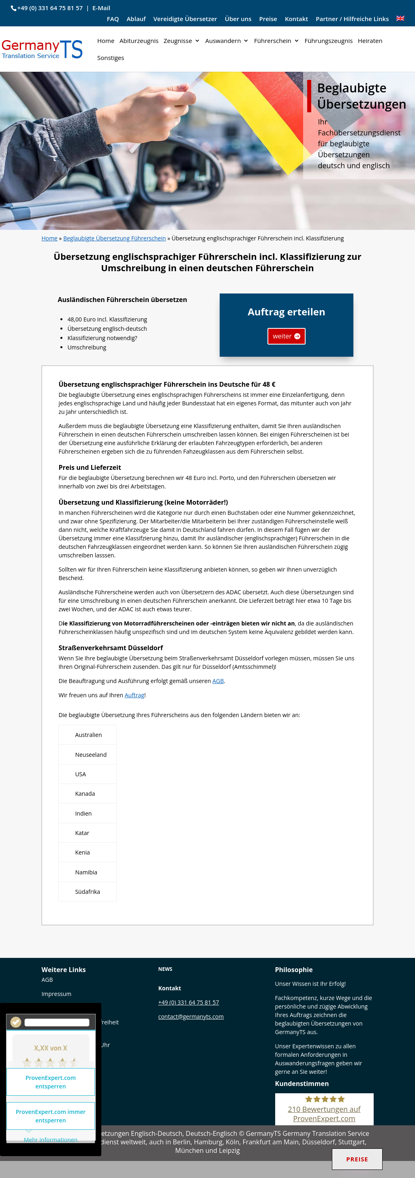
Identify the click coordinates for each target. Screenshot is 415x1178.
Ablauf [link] (135, 19)
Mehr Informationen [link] (50, 1140)
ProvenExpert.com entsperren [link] (51, 1082)
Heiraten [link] (370, 41)
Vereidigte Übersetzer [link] (185, 19)
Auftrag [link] (134, 695)
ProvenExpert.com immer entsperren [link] (51, 1116)
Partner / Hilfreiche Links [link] (352, 19)
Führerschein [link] (272, 41)
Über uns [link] (238, 19)
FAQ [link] (113, 19)
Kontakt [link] (296, 19)
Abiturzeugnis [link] (139, 41)
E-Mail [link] (101, 8)
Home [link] (105, 41)
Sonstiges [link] (110, 58)
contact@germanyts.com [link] (191, 1016)
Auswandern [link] (223, 41)
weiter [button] (282, 336)
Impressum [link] (56, 994)
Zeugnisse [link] (178, 41)
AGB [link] (218, 681)
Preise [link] (268, 19)
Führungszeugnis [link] (328, 41)
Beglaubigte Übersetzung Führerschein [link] (114, 238)
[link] (400, 21)
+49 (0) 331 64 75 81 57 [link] (50, 8)
